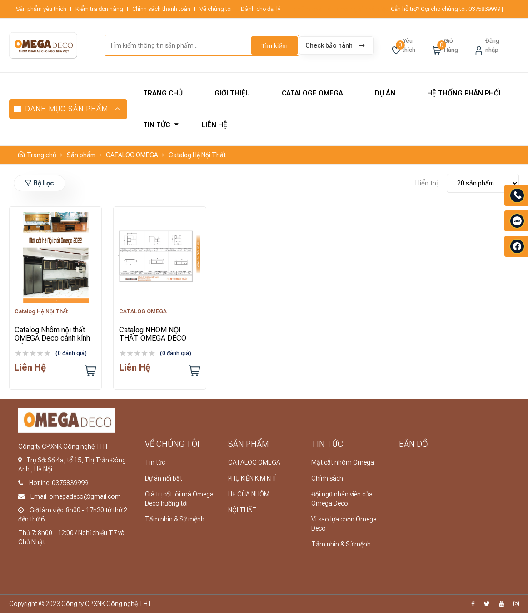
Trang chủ (163, 93)
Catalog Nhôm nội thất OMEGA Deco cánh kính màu (54, 339)
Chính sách (327, 481)
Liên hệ (214, 125)
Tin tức (156, 125)
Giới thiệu (232, 93)
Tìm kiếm (274, 46)
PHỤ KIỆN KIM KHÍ (252, 481)
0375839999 (484, 8)
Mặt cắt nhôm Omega (342, 465)
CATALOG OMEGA (132, 155)
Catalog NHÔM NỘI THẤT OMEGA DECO (154, 335)
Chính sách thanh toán (161, 8)
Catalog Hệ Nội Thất (197, 155)
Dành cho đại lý (260, 8)
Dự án (385, 93)
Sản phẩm (81, 155)
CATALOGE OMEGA (312, 93)
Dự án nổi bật (163, 481)
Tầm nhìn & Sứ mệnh (174, 522)
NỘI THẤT (242, 513)
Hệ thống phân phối (464, 93)
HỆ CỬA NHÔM (248, 497)
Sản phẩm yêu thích (41, 8)
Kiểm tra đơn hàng (99, 8)
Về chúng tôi (215, 8)
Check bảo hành (335, 45)
